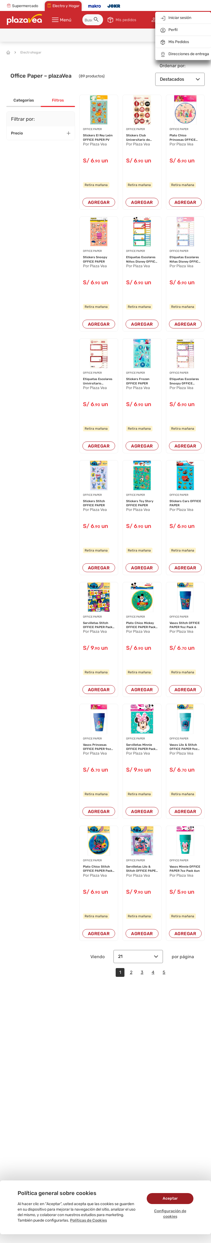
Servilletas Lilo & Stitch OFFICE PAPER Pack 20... (142, 869)
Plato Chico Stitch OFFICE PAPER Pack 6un (97, 869)
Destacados (180, 79)
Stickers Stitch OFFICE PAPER (94, 503)
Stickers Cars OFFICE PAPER (185, 503)
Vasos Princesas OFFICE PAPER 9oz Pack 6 (97, 747)
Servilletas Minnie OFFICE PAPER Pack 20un (141, 747)
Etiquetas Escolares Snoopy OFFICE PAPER (184, 381)
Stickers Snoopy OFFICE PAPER (95, 259)
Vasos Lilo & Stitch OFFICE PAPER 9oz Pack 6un (184, 747)
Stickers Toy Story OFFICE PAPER (139, 503)
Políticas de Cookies (88, 1220)
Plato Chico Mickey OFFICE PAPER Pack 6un (141, 625)
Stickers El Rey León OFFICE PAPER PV (98, 137)
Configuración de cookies (170, 1214)
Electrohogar (28, 52)
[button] (97, 20)
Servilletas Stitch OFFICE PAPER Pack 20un (97, 625)
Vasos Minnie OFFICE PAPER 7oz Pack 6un (185, 869)
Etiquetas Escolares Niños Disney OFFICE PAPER (141, 259)
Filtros (58, 100)
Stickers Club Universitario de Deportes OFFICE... (140, 138)
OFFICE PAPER (92, 129)
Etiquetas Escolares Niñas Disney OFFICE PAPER (185, 259)
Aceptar (170, 1198)
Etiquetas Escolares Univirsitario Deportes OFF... (97, 381)
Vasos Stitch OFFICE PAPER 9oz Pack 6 (185, 625)
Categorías (23, 100)
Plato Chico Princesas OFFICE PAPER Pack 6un (183, 138)
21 (138, 956)
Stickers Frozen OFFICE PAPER (137, 381)
